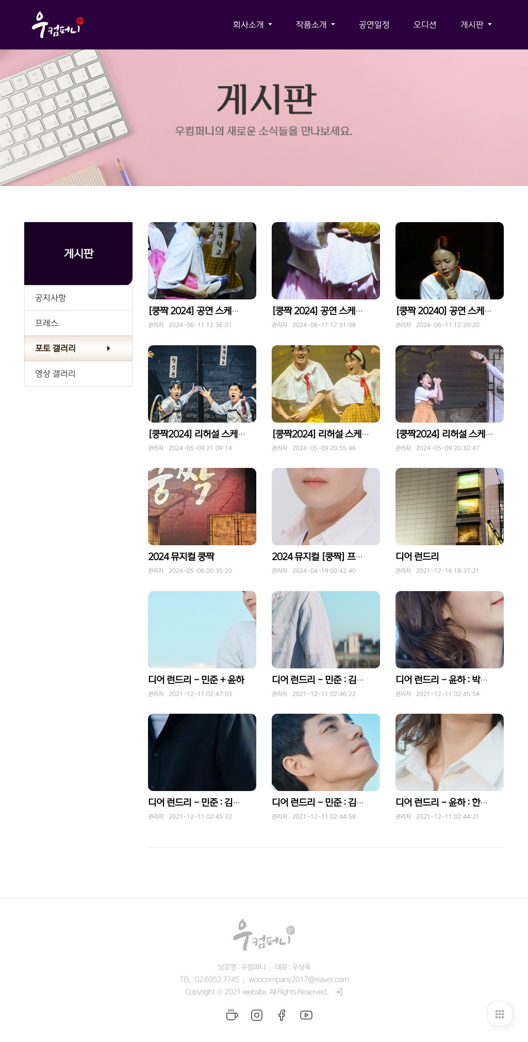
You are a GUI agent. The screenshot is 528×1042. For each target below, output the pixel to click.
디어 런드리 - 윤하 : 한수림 (446, 803)
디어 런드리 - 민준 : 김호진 (198, 803)
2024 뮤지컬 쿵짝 (181, 557)
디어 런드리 (417, 557)
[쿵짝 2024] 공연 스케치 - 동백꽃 (335, 311)
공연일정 (374, 24)
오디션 (425, 24)
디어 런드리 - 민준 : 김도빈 (322, 680)
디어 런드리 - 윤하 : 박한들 (446, 680)
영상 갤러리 (55, 373)
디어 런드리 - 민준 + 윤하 (196, 680)
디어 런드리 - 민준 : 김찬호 (322, 803)
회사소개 (249, 24)
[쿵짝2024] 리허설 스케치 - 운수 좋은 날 (224, 434)
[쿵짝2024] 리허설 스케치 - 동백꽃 (338, 434)
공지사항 (50, 297)
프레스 (46, 323)
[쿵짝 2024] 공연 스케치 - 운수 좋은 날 (221, 311)
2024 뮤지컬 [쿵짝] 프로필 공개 (331, 557)
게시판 (473, 24)
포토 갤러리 (55, 348)
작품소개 (312, 24)
